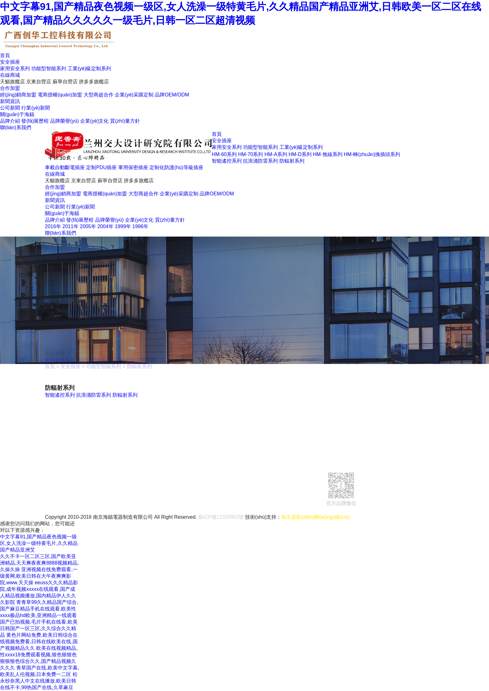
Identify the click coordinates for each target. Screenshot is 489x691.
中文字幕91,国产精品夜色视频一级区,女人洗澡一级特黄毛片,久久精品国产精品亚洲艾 (39, 543)
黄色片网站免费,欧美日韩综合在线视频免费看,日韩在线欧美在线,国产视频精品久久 (39, 641)
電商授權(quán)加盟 (60, 94)
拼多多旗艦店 (94, 81)
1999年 (123, 226)
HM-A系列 (275, 154)
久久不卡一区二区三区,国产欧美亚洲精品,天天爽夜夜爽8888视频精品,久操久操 (39, 563)
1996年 (140, 226)
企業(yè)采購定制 (134, 94)
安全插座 (10, 62)
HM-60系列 (224, 154)
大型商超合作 (99, 94)
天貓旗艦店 (12, 81)
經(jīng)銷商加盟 (18, 94)
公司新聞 (10, 107)
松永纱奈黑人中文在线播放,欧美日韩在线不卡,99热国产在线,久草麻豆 (39, 681)
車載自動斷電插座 (65, 167)
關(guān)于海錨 (17, 114)
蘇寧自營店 (65, 81)
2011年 (70, 226)
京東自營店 (38, 81)
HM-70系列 (250, 154)
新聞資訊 (10, 101)
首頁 (5, 55)
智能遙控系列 (227, 161)
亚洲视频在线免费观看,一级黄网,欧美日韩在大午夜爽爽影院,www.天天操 (39, 576)
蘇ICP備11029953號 (221, 517)
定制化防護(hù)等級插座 (176, 167)
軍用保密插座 (133, 167)
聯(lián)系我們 (15, 127)
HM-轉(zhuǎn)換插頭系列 (372, 154)
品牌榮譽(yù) (64, 121)
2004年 (105, 226)
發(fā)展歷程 (35, 121)
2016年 (53, 226)
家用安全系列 (15, 68)
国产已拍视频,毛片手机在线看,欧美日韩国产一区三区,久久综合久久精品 (39, 628)
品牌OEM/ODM (172, 94)
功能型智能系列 (48, 68)
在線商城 (10, 75)
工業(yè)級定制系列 (89, 68)
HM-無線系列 (327, 154)
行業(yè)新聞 (35, 107)
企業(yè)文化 (94, 121)
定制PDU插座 (101, 167)
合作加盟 (10, 88)
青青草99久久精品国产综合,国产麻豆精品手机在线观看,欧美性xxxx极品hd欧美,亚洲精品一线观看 (39, 609)
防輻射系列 (291, 161)
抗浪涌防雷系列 (260, 161)
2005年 (88, 226)
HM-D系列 (300, 154)
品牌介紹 (10, 121)
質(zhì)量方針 (125, 121)
